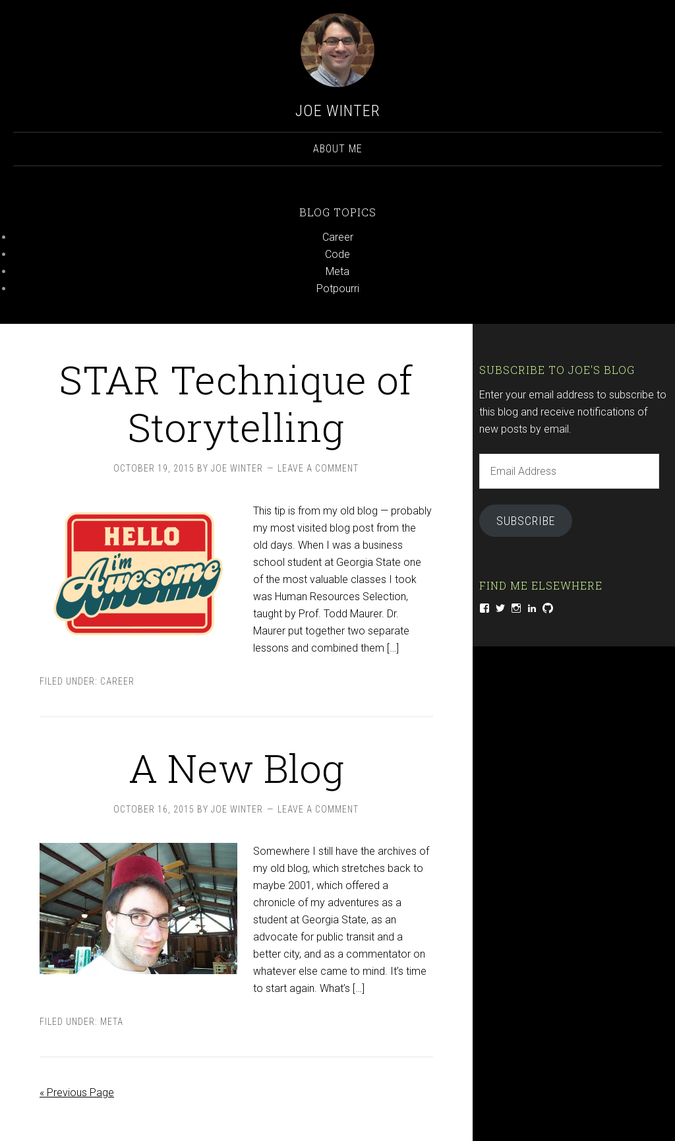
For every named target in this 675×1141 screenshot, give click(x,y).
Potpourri (337, 288)
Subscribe (525, 521)
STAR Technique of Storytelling (236, 402)
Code (337, 254)
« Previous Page (77, 1092)
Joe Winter (337, 111)
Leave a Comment (318, 468)
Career (337, 237)
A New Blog (236, 767)
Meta (337, 271)
